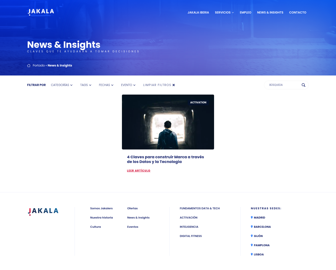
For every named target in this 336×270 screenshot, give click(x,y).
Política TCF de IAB (276, 253)
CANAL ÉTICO (300, 253)
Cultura (95, 202)
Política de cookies (225, 253)
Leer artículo (138, 145)
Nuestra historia (101, 192)
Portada (39, 40)
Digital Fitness (191, 211)
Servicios (223, 12)
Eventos (132, 202)
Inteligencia (189, 202)
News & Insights (270, 12)
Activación (188, 192)
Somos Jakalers (101, 183)
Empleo (245, 12)
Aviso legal (166, 253)
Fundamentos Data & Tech (200, 183)
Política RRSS (251, 253)
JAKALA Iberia (198, 12)
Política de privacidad (193, 253)
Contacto (297, 12)
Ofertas (132, 183)
